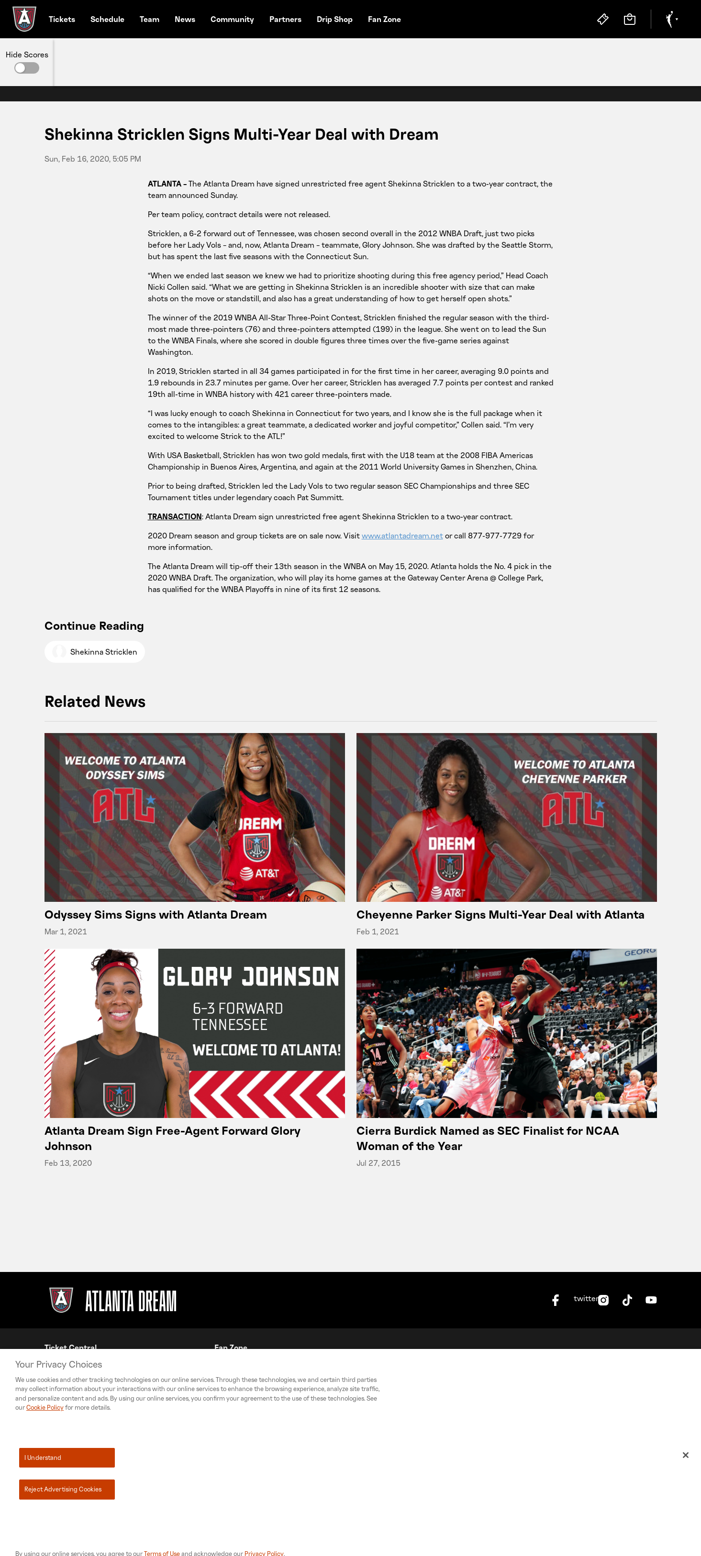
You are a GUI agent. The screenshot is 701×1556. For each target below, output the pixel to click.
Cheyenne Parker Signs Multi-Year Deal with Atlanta (500, 914)
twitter (579, 1298)
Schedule (107, 19)
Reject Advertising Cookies (62, 1514)
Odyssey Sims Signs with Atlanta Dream (156, 914)
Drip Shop (335, 19)
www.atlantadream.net (402, 535)
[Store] (629, 19)
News (185, 19)
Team (149, 19)
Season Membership (81, 1366)
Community (232, 19)
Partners (285, 19)
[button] (26, 68)
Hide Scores (27, 54)
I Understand (43, 1482)
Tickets (62, 19)
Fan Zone (384, 19)
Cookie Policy (45, 1431)
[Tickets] (603, 19)
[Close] (685, 1479)
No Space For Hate (247, 1366)
